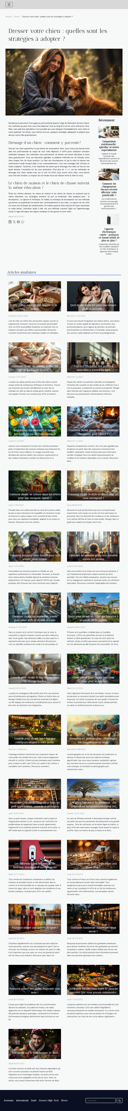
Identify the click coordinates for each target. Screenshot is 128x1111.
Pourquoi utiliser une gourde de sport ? (35, 927)
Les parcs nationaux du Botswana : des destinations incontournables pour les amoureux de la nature (93, 806)
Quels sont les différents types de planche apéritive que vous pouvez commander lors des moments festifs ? (93, 992)
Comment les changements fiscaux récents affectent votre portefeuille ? (109, 189)
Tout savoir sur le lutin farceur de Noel (35, 1052)
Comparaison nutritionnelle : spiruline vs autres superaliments (109, 146)
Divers (17, 16)
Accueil (8, 16)
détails (67, 169)
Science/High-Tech (49, 1100)
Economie (9, 1100)
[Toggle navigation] (9, 4)
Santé (33, 1100)
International (22, 1100)
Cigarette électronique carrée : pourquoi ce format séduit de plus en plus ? (109, 235)
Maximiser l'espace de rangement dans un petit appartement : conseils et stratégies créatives (35, 806)
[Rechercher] (101, 1100)
